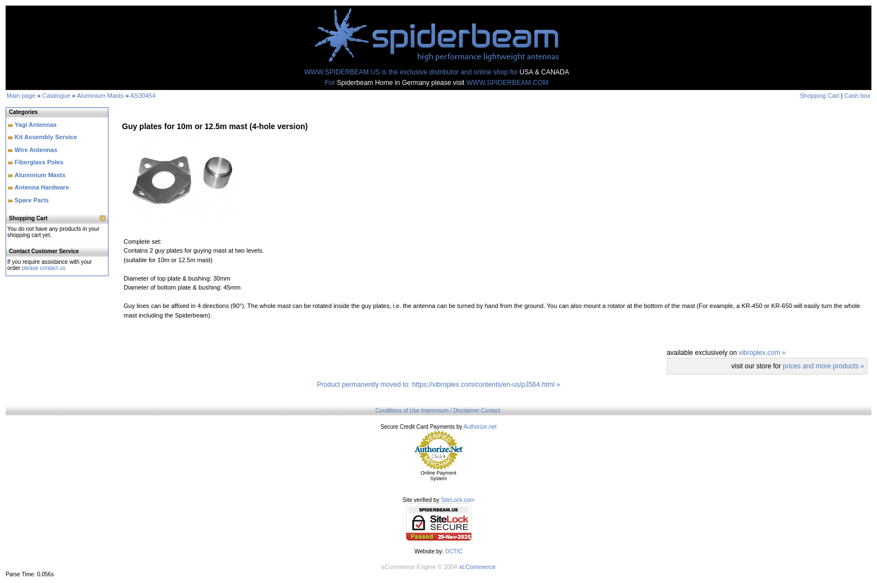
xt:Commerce (477, 566)
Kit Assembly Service (46, 137)
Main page (21, 95)
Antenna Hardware (42, 187)
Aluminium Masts (100, 95)
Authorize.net (480, 427)
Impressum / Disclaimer (450, 410)
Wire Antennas (36, 149)
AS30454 (142, 95)
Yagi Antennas (35, 124)
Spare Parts (32, 200)
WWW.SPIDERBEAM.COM (507, 83)
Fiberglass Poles (39, 162)
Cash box (857, 95)
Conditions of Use (397, 410)
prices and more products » (823, 366)
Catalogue (56, 95)
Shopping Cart (819, 95)
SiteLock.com (457, 500)
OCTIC (454, 551)
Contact (490, 410)
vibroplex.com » (762, 353)
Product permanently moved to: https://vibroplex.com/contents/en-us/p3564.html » (438, 384)
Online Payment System (438, 475)
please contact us (43, 268)
